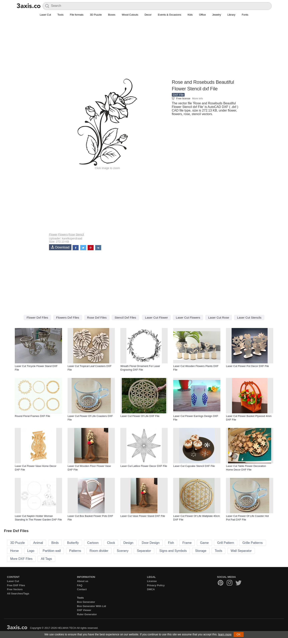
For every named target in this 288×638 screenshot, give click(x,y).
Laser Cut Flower (156, 317)
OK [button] (239, 634)
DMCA (151, 589)
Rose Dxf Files (97, 317)
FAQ (79, 585)
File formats (76, 14)
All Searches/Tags (18, 593)
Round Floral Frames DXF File (32, 416)
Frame (187, 542)
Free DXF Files (16, 585)
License (152, 581)
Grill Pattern (225, 542)
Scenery (123, 550)
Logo (30, 550)
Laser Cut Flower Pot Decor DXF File (247, 366)
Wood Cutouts (130, 14)
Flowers (63, 234)
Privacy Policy (156, 585)
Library (231, 14)
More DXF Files (21, 558)
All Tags (46, 558)
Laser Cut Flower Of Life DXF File (139, 416)
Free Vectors (15, 589)
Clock (111, 542)
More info (197, 98)
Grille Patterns (252, 542)
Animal (38, 542)
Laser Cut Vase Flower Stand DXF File (142, 515)
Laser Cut (45, 14)
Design (128, 542)
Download (60, 247)
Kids (190, 14)
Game (204, 542)
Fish (171, 542)
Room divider (99, 550)
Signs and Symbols (173, 550)
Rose (71, 234)
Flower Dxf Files (37, 317)
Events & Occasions (169, 14)
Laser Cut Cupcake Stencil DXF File (194, 466)
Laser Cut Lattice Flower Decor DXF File (143, 466)
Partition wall (52, 550)
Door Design (151, 542)
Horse (14, 550)
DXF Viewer (84, 610)
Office (202, 14)
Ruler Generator (87, 614)
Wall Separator (241, 550)
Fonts (245, 14)
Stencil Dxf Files (125, 317)
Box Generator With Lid (91, 606)
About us (82, 581)
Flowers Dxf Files (67, 317)
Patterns (75, 550)
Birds (55, 542)
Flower (53, 234)
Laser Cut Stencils (249, 317)
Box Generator (86, 601)
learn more (225, 634)
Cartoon (93, 542)
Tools (60, 14)
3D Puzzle (96, 14)
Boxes (111, 14)
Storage (200, 550)
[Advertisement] (144, 50)
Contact (82, 589)
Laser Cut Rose (218, 317)
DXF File (178, 94)
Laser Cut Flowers (188, 317)
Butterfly (73, 542)
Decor (148, 14)
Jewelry (216, 14)
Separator (144, 550)
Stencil (80, 234)
